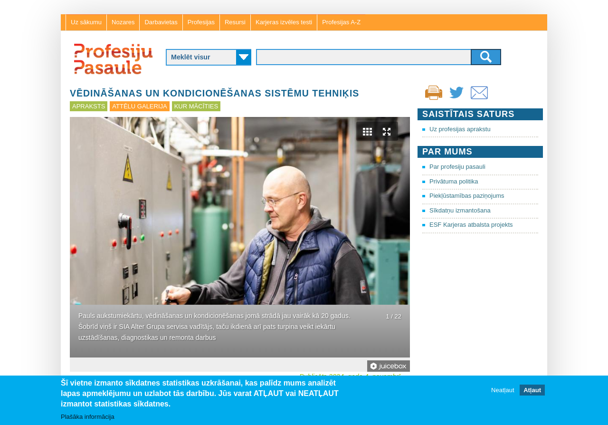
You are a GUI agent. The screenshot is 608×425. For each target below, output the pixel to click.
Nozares (123, 22)
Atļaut (532, 390)
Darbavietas (160, 22)
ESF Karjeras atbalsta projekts (471, 224)
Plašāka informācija (87, 416)
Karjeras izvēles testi (284, 22)
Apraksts (88, 106)
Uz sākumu (86, 22)
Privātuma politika (453, 181)
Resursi (235, 22)
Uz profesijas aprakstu (460, 129)
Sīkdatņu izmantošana (460, 210)
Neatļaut (502, 390)
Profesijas (201, 22)
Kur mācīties (196, 106)
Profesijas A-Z (341, 22)
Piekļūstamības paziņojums (466, 195)
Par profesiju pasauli (457, 166)
